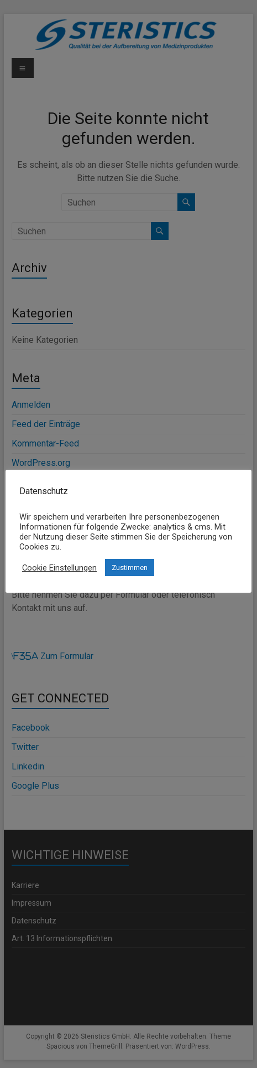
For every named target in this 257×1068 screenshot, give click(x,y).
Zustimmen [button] (130, 567)
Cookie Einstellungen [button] (59, 568)
